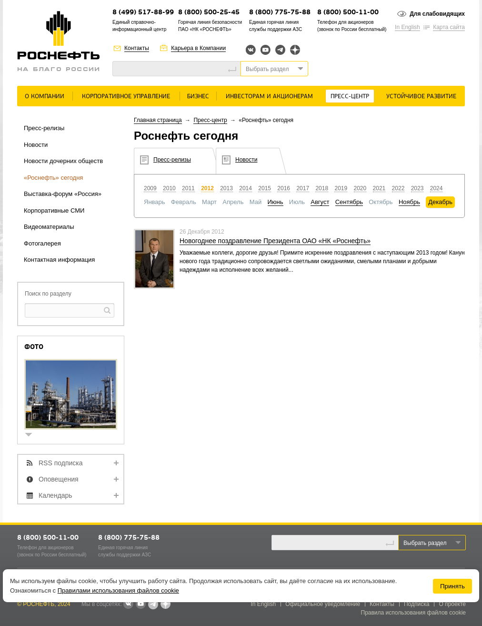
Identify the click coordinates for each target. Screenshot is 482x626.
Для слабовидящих (437, 13)
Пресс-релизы (44, 128)
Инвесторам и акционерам (269, 96)
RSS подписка (61, 463)
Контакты (136, 48)
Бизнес (198, 96)
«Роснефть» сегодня (53, 177)
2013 (226, 188)
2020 (360, 188)
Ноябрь (409, 201)
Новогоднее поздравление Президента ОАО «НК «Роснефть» (275, 241)
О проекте (452, 604)
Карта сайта (449, 27)
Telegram (280, 50)
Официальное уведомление (322, 604)
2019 (340, 188)
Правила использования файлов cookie (413, 612)
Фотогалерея (42, 243)
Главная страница (158, 120)
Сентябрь (349, 201)
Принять (452, 586)
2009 (150, 188)
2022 (398, 188)
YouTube (266, 50)
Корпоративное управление (126, 96)
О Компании (44, 96)
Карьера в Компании (198, 48)
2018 (321, 188)
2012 (207, 188)
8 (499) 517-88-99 (143, 12)
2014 (245, 188)
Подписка (416, 604)
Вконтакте (251, 50)
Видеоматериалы (49, 226)
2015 (264, 188)
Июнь (275, 201)
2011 (188, 188)
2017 (302, 188)
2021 (379, 188)
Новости (36, 144)
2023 (417, 188)
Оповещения (59, 479)
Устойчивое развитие (421, 96)
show (32, 435)
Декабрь (440, 201)
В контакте (128, 604)
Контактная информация (59, 259)
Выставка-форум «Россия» (62, 193)
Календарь (55, 495)
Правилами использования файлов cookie (118, 590)
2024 (436, 188)
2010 (169, 188)
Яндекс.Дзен (295, 50)
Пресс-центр (350, 96)
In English (407, 27)
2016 (283, 188)
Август (320, 201)
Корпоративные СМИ (54, 210)
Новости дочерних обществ (63, 160)
